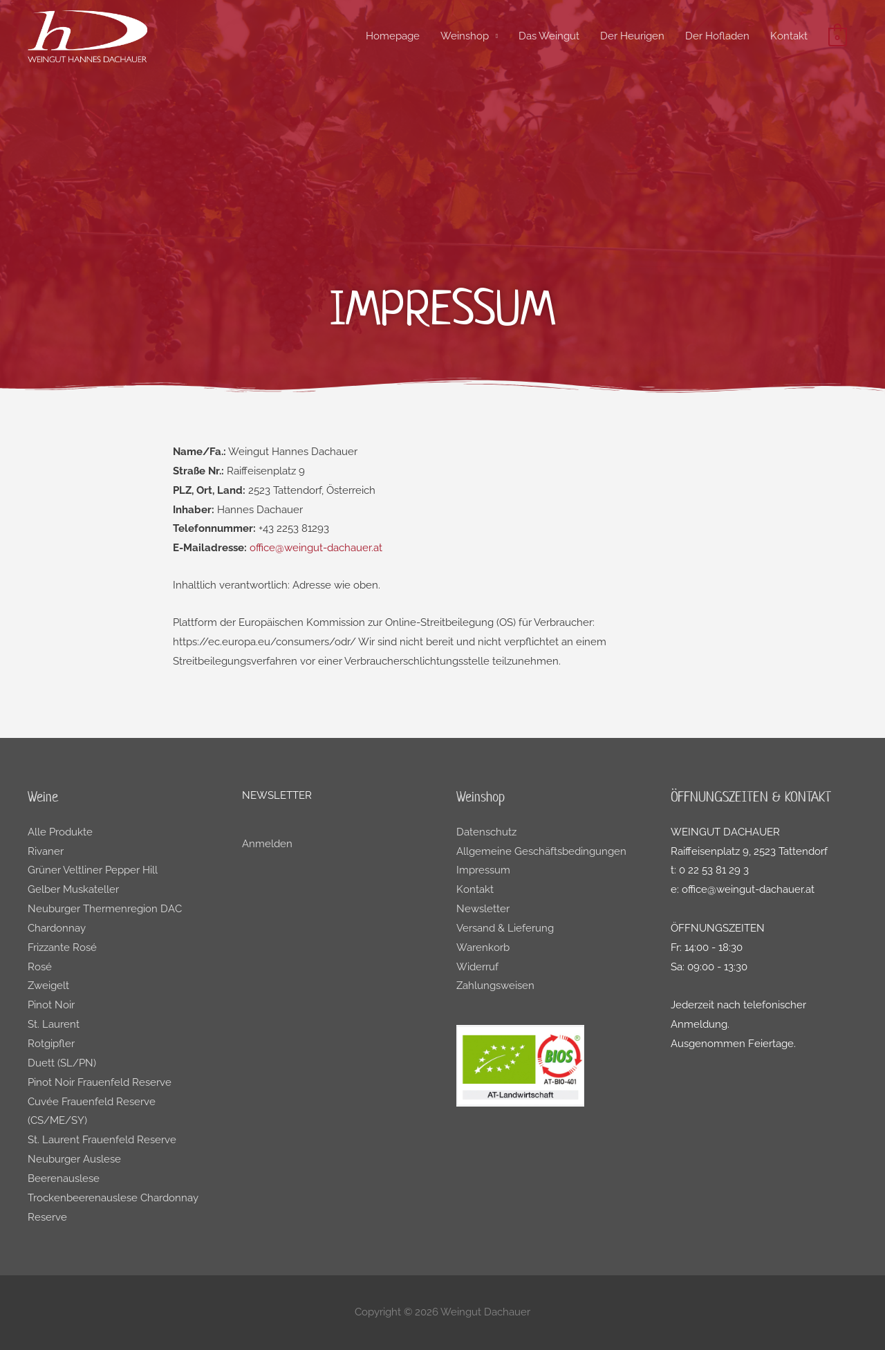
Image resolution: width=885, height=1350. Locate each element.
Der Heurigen (632, 36)
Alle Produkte (60, 832)
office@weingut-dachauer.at (316, 548)
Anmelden (267, 844)
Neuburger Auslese (74, 1159)
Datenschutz (486, 832)
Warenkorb (483, 947)
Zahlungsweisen (495, 985)
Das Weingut (549, 36)
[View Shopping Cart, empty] (837, 36)
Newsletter (483, 909)
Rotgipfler (51, 1043)
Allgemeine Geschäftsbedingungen (541, 851)
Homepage (393, 36)
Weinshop (464, 36)
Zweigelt (48, 985)
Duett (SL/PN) (62, 1063)
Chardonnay (57, 928)
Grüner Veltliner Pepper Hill (93, 870)
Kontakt (789, 36)
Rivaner (46, 851)
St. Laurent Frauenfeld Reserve (102, 1140)
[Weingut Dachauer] (87, 35)
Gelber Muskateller (73, 889)
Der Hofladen (717, 36)
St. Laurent (54, 1024)
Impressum (483, 870)
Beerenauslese (64, 1178)
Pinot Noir (51, 1005)
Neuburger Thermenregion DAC (105, 909)
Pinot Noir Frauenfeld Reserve (99, 1082)
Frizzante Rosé (62, 947)
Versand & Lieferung (505, 928)
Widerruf (477, 967)
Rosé (40, 967)
